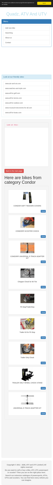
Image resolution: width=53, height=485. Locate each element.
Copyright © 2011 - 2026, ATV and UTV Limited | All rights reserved (26, 466)
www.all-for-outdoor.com (14, 103)
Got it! (44, 3)
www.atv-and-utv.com (13, 83)
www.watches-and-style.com (15, 88)
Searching (9, 33)
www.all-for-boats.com (13, 113)
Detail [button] (43, 211)
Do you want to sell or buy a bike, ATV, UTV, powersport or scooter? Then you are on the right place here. (26, 471)
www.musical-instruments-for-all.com (18, 108)
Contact (8, 42)
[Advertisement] (26, 62)
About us (8, 38)
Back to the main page (14, 171)
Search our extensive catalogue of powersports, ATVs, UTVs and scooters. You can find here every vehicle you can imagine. (26, 477)
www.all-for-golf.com (12, 93)
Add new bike (10, 28)
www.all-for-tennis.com (13, 98)
